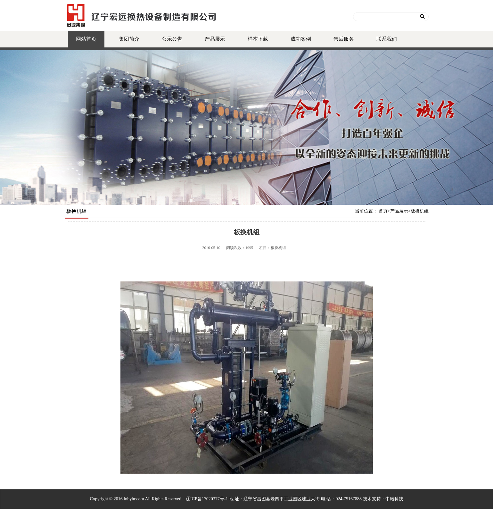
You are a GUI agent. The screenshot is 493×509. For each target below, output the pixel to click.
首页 (383, 211)
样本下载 (258, 39)
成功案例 (301, 39)
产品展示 (215, 39)
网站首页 (86, 39)
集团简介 (129, 39)
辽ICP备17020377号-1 (207, 498)
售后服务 (343, 39)
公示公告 (172, 39)
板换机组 (420, 211)
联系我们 (386, 39)
